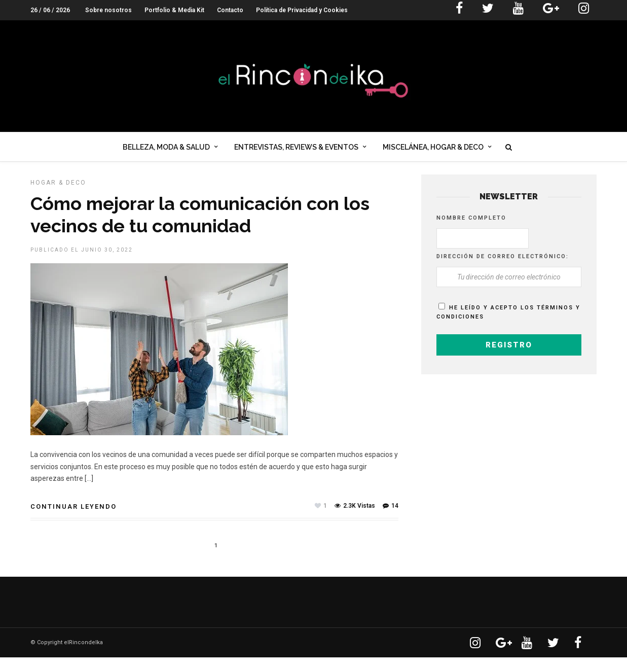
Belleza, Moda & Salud (166, 149)
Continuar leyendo (73, 516)
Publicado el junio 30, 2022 (81, 259)
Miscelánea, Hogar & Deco (433, 149)
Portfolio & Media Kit (174, 10)
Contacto (230, 10)
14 (390, 515)
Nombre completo (471, 227)
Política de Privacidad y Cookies (302, 10)
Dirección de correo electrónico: (502, 266)
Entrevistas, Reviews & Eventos (296, 149)
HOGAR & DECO (58, 192)
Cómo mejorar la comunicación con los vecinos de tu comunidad (200, 223)
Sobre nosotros (108, 10)
